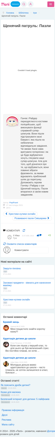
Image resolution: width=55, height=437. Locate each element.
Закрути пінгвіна (12, 268)
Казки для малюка (11, 392)
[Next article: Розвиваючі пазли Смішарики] (32, 218)
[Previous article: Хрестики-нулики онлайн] (20, 214)
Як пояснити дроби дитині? (15, 385)
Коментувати (22, 250)
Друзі (4, 415)
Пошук (24, 4)
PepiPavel (13, 202)
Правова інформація (13, 410)
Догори (51, 431)
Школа (3, 388)
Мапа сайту (8, 424)
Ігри (5, 271)
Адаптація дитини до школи (19, 338)
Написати (15, 4)
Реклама (6, 420)
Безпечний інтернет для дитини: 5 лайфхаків (25, 399)
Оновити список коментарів (20, 244)
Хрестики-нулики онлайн (16, 299)
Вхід (31, 4)
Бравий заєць (11, 322)
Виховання (5, 395)
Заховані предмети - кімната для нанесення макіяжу (27, 284)
